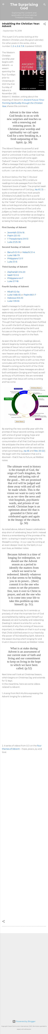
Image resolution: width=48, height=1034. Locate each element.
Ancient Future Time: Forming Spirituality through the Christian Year (23, 103)
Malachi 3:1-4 (28, 252)
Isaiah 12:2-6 (13, 275)
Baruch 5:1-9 (13, 252)
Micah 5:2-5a (13, 292)
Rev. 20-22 (39, 451)
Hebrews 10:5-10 (15, 298)
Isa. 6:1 (38, 189)
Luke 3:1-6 (12, 262)
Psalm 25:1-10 (13, 235)
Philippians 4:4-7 (15, 278)
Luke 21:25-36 (14, 242)
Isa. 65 (26, 451)
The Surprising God (24, 6)
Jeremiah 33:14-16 (15, 232)
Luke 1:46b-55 (14, 295)
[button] (44, 24)
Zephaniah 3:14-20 (16, 272)
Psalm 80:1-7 (30, 295)
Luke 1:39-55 (13, 301)
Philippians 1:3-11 (15, 258)
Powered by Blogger (24, 1021)
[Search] (44, 5)
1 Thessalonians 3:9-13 (17, 239)
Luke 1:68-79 (13, 255)
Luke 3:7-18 (12, 281)
